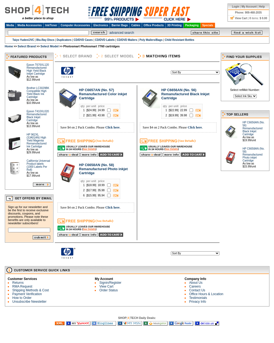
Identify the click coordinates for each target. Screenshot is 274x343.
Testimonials (198, 298)
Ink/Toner (51, 25)
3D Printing (174, 25)
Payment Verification (27, 294)
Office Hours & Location (206, 294)
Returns (18, 283)
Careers (195, 286)
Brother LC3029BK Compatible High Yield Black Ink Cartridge (38, 92)
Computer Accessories (75, 25)
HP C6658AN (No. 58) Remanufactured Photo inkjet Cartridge (103, 169)
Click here (112, 127)
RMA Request (22, 286)
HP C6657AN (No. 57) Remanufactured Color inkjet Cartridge (103, 94)
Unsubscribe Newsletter (29, 302)
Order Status (108, 290)
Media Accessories (30, 25)
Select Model (49, 46)
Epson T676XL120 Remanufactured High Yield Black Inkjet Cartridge (38, 69)
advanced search (121, 33)
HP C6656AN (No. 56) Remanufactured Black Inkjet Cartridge (185, 94)
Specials (207, 25)
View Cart (106, 286)
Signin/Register (110, 283)
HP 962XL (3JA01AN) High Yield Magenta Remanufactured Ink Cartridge (37, 140)
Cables (135, 25)
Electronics (100, 25)
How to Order (22, 298)
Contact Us (197, 290)
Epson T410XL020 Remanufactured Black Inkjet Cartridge (38, 116)
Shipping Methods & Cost (30, 290)
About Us (195, 283)
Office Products (154, 25)
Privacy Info (197, 302)
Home (9, 46)
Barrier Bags (119, 25)
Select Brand (27, 46)
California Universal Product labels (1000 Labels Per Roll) (38, 165)
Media (10, 25)
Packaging (192, 25)
